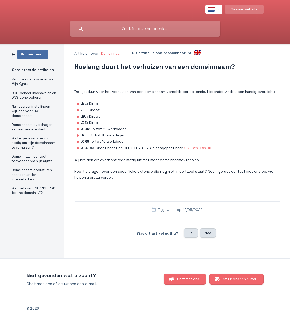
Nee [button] (208, 233)
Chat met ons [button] (188, 279)
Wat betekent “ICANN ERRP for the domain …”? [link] (33, 190)
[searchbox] (145, 29)
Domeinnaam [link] (111, 53)
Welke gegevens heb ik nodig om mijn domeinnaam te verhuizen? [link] (34, 143)
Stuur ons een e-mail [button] (240, 279)
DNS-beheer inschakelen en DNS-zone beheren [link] (34, 95)
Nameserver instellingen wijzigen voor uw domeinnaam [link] (31, 111)
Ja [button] (190, 233)
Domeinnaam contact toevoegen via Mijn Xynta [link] (32, 158)
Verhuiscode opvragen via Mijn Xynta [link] (33, 81)
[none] (213, 9)
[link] (30, 54)
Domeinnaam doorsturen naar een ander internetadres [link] (32, 174)
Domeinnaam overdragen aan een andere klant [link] (32, 127)
